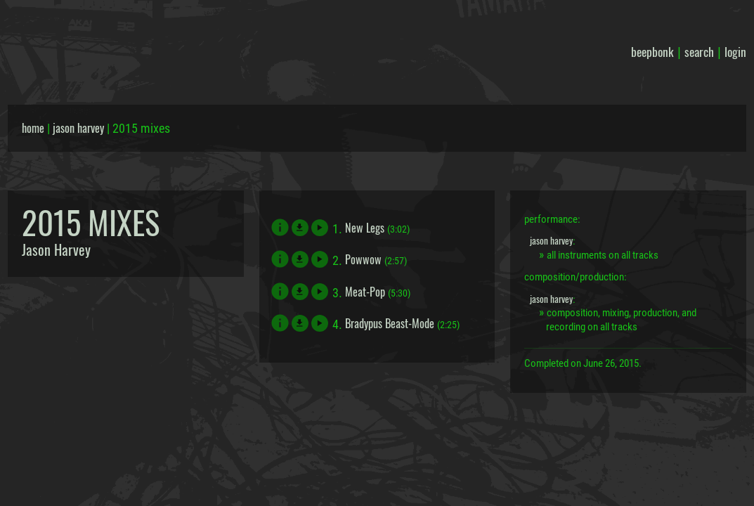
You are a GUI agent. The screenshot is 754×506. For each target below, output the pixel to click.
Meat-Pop (365, 291)
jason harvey (78, 127)
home (33, 127)
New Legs (364, 227)
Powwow (363, 259)
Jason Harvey (56, 249)
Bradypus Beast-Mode (389, 323)
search (699, 51)
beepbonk (652, 51)
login (735, 51)
